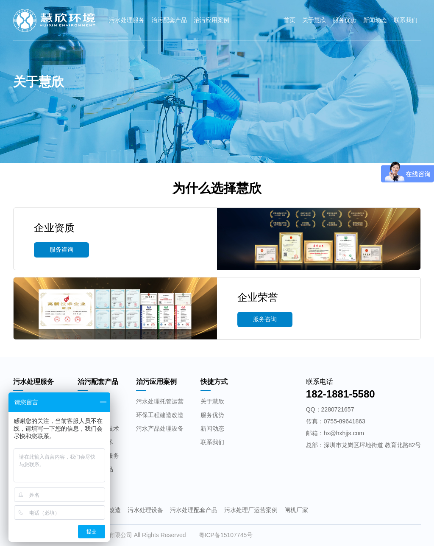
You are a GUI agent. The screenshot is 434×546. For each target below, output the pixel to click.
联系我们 (405, 20)
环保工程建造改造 (160, 415)
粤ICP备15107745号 (226, 535)
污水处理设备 (145, 510)
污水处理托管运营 (160, 401)
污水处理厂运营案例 (251, 510)
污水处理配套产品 (193, 510)
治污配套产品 (169, 20)
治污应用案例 (211, 20)
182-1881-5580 (340, 394)
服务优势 (344, 20)
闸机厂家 (296, 510)
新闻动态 (375, 20)
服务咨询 (61, 249)
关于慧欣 (314, 20)
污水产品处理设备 (160, 428)
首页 (289, 20)
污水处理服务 (127, 20)
